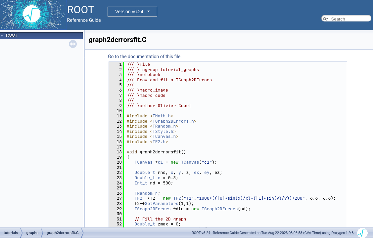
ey (207, 172)
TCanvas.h (164, 136)
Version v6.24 (129, 11)
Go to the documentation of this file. (145, 56)
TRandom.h (164, 126)
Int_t (140, 183)
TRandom (143, 193)
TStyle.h (163, 131)
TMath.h (162, 116)
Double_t (144, 172)
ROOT (12, 35)
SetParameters (161, 203)
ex (196, 172)
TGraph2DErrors (152, 209)
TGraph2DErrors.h (173, 121)
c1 (160, 162)
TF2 (138, 198)
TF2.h (159, 141)
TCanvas (143, 162)
